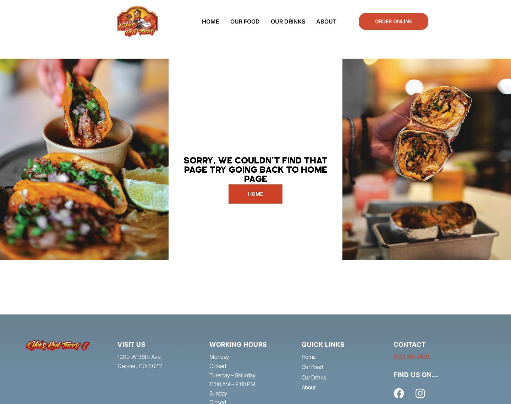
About (326, 17)
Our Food (245, 17)
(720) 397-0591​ (411, 356)
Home (210, 17)
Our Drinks (288, 17)
